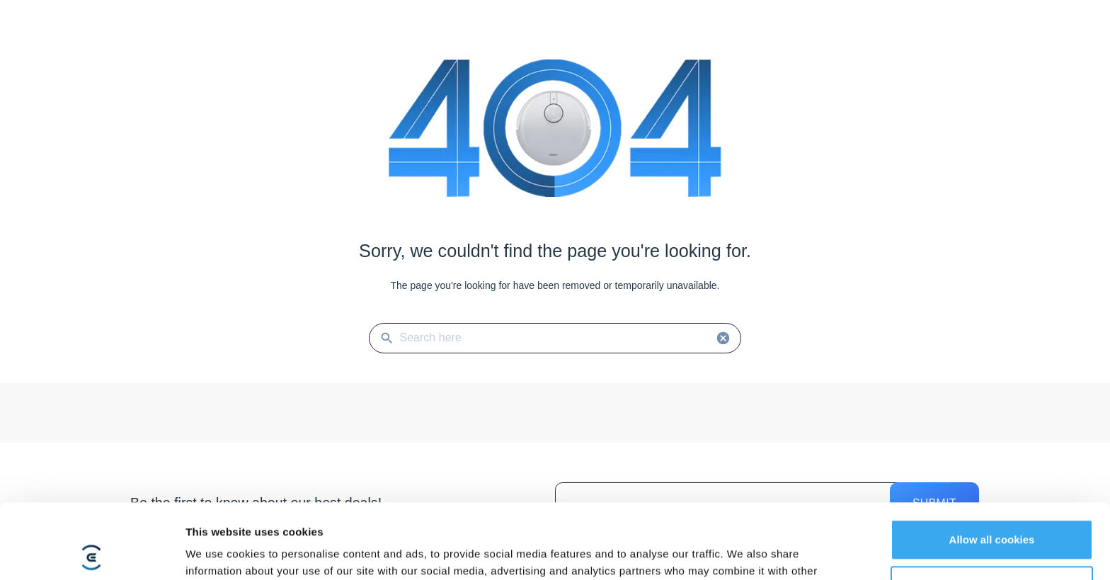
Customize (992, 511)
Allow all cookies (992, 465)
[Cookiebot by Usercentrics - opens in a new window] (92, 552)
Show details (218, 552)
